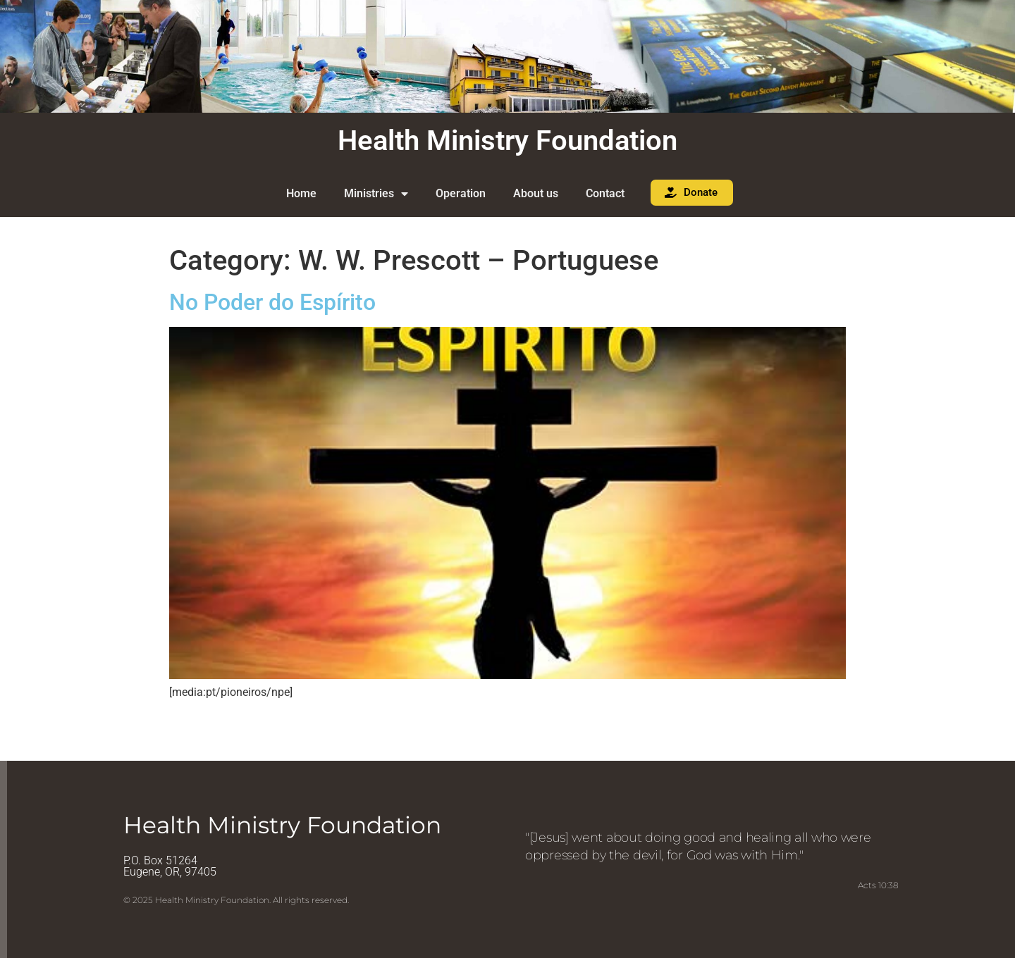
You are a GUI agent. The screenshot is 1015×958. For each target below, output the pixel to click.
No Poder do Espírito (272, 302)
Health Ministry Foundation (507, 140)
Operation (461, 193)
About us (535, 193)
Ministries (376, 193)
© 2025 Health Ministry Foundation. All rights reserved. (236, 900)
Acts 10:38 (878, 885)
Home (301, 193)
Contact (605, 193)
